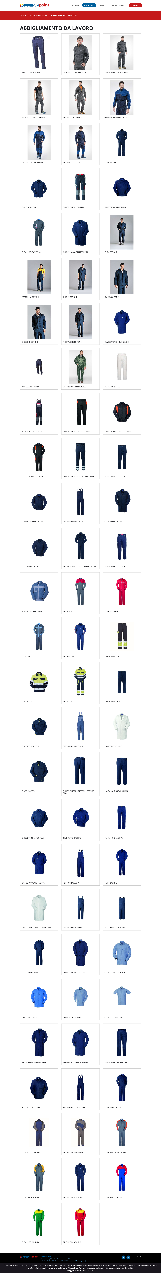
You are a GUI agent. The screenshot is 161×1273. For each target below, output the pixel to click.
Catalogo (89, 5)
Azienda (75, 5)
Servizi (102, 5)
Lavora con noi (118, 5)
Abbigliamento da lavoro (40, 15)
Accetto (91, 1270)
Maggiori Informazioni (77, 1270)
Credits (138, 1261)
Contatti (135, 5)
